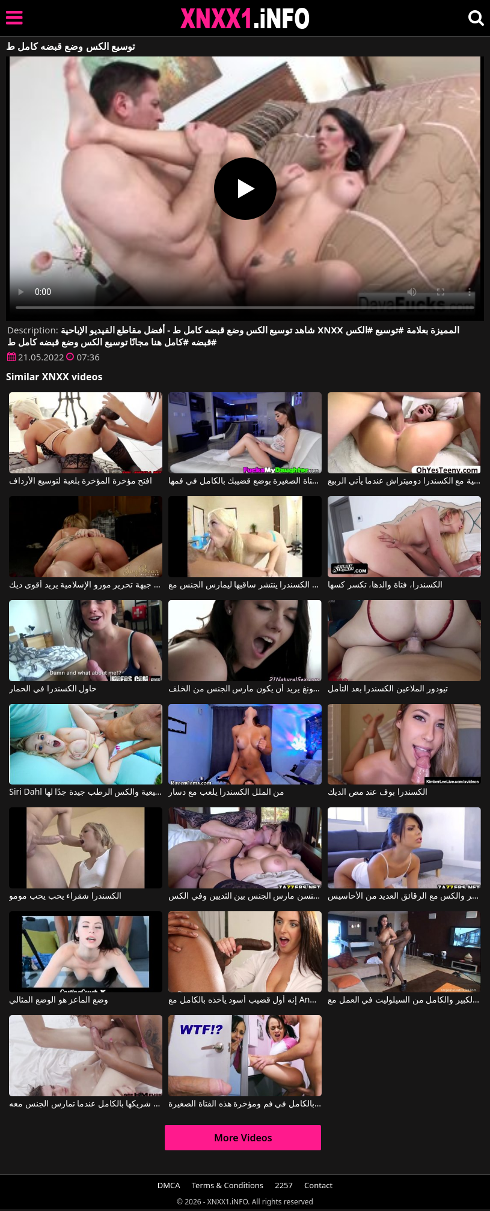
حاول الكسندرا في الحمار (53, 689)
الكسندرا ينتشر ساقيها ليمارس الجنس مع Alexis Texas (244, 585)
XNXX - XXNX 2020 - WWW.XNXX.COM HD (245, 18)
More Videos (243, 1137)
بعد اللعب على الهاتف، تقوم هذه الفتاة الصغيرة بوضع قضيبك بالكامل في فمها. (244, 481)
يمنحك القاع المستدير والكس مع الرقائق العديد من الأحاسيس (404, 896)
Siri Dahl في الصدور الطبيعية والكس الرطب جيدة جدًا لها (85, 792)
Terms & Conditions (227, 1185)
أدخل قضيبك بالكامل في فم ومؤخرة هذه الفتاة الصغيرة (244, 1104)
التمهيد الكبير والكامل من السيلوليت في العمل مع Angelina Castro (404, 1000)
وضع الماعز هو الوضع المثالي (58, 1000)
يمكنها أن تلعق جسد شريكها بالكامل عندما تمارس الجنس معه (85, 1104)
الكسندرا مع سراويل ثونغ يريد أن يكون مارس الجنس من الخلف (244, 689)
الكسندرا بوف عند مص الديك (377, 792)
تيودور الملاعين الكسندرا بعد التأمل (388, 689)
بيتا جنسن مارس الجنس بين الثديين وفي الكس (244, 896)
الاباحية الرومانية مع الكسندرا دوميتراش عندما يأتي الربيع (404, 481)
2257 (284, 1185)
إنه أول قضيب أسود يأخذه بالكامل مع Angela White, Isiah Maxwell (244, 1000)
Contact (318, 1185)
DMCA (169, 1185)
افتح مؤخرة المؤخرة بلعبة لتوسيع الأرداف (80, 481)
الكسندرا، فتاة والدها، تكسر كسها (385, 585)
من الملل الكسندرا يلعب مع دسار (226, 792)
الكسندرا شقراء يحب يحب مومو (65, 896)
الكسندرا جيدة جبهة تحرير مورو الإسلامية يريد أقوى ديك (85, 585)
